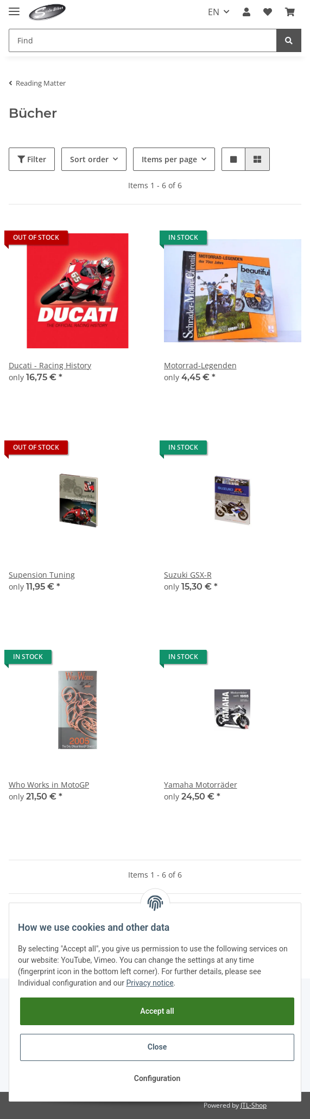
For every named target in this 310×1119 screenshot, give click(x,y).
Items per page (169, 159)
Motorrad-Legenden (200, 365)
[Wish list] (268, 12)
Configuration (157, 1078)
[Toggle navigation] (14, 7)
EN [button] (213, 12)
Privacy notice (149, 983)
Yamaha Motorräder (200, 784)
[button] (246, 12)
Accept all (157, 1011)
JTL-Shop (254, 1105)
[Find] (143, 40)
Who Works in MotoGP (49, 784)
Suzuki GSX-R (188, 575)
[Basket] (290, 12)
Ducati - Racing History (50, 365)
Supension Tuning (42, 575)
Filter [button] (31, 159)
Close (157, 1047)
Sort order (89, 159)
